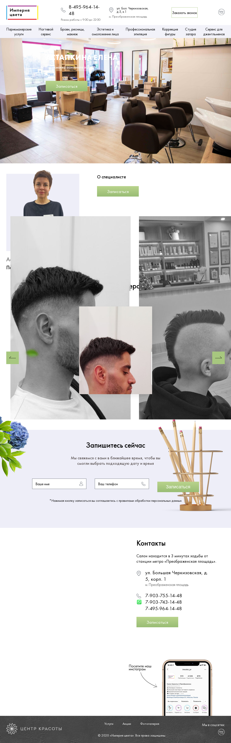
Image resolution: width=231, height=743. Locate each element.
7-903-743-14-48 (163, 602)
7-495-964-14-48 (163, 608)
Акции (126, 723)
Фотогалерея (149, 723)
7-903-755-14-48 (163, 595)
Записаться (66, 86)
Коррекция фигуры (170, 31)
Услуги (108, 723)
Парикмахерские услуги (19, 31)
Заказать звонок (184, 12)
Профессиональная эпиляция (140, 31)
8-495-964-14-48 (84, 10)
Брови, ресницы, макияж (72, 31)
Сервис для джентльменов (214, 31)
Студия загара (190, 31)
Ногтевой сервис (46, 31)
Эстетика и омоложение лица (105, 31)
